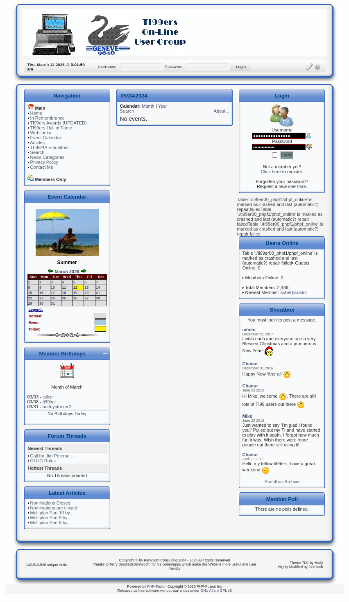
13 (86, 287)
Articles (37, 142)
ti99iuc (49, 401)
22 (30, 298)
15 (30, 293)
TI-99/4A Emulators (49, 147)
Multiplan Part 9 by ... (51, 517)
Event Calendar (45, 137)
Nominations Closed (50, 502)
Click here (271, 171)
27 (86, 298)
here (301, 186)
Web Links (40, 132)
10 (53, 287)
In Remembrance (47, 117)
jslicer (48, 396)
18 (64, 293)
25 (64, 298)
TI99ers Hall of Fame (51, 127)
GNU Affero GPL (213, 590)
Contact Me (41, 167)
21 (98, 293)
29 (30, 303)
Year (162, 106)
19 (75, 293)
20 (86, 293)
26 (75, 298)
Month (148, 106)
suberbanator (294, 292)
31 (53, 303)
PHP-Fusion (156, 586)
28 (98, 298)
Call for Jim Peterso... (51, 455)
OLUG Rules (43, 460)
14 (98, 287)
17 (53, 293)
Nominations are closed (53, 507)
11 (64, 287)
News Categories (47, 157)
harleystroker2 (57, 406)
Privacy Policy (44, 162)
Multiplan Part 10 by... (52, 512)
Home (36, 113)
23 (41, 298)
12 (75, 287)
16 (41, 293)
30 (41, 303)
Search (37, 152)
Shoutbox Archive (282, 481)
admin (248, 329)
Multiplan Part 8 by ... (51, 522)
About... (221, 111)
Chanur (250, 363)
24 (53, 298)
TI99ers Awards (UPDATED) (58, 122)
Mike (247, 416)
